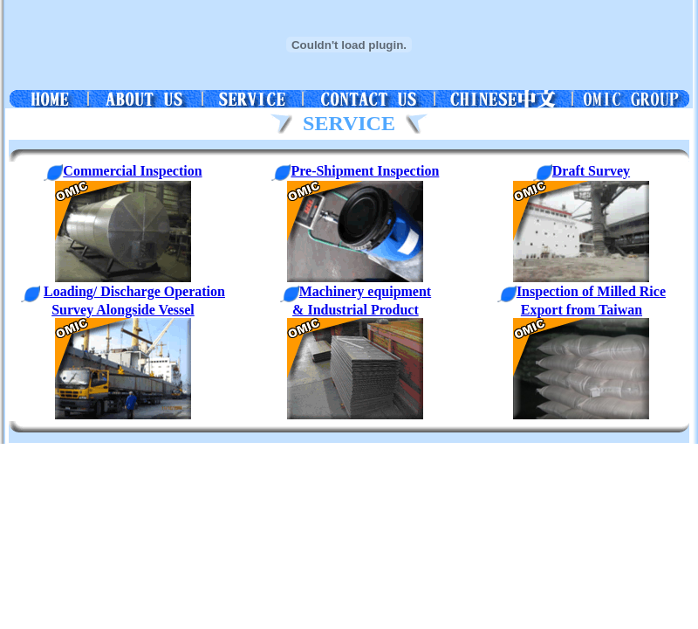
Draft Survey (591, 170)
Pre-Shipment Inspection (355, 170)
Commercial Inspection (123, 170)
